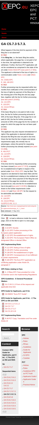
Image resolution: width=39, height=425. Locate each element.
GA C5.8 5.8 (8, 397)
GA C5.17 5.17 (10, 309)
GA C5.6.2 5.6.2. (10, 377)
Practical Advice (29, 385)
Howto (4, 33)
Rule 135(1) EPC (17, 171)
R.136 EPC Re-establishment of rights (19, 252)
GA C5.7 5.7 (9, 306)
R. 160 (3, 82)
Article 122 (5, 191)
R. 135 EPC (5, 104)
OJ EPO (26, 355)
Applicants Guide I (30, 376)
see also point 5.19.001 (10, 99)
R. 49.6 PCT (5, 151)
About (4, 37)
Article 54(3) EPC (14, 70)
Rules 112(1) (22, 75)
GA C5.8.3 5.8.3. (10, 403)
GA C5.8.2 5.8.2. (10, 400)
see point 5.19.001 (19, 186)
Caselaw (26, 358)
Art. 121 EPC (6, 102)
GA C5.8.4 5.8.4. (10, 406)
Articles (26, 338)
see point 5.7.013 (21, 166)
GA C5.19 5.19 (10, 311)
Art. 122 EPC (6, 154)
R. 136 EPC (5, 156)
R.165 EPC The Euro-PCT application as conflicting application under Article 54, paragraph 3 (18, 262)
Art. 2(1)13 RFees (7, 159)
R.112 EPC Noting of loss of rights (17, 248)
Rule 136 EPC (18, 191)
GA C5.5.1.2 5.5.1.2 (12, 304)
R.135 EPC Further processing (16, 250)
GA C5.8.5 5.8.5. (10, 409)
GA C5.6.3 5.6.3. (10, 380)
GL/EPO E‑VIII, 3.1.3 (9, 203)
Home (4, 29)
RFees (25, 344)
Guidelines (27, 347)
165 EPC (10, 82)
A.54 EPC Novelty (11, 228)
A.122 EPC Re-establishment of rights (19, 235)
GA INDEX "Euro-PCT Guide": (16, 294)
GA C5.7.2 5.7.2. (10, 391)
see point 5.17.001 (29, 70)
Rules (25, 341)
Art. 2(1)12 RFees (7, 107)
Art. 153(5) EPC (7, 80)
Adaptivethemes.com (27, 417)
